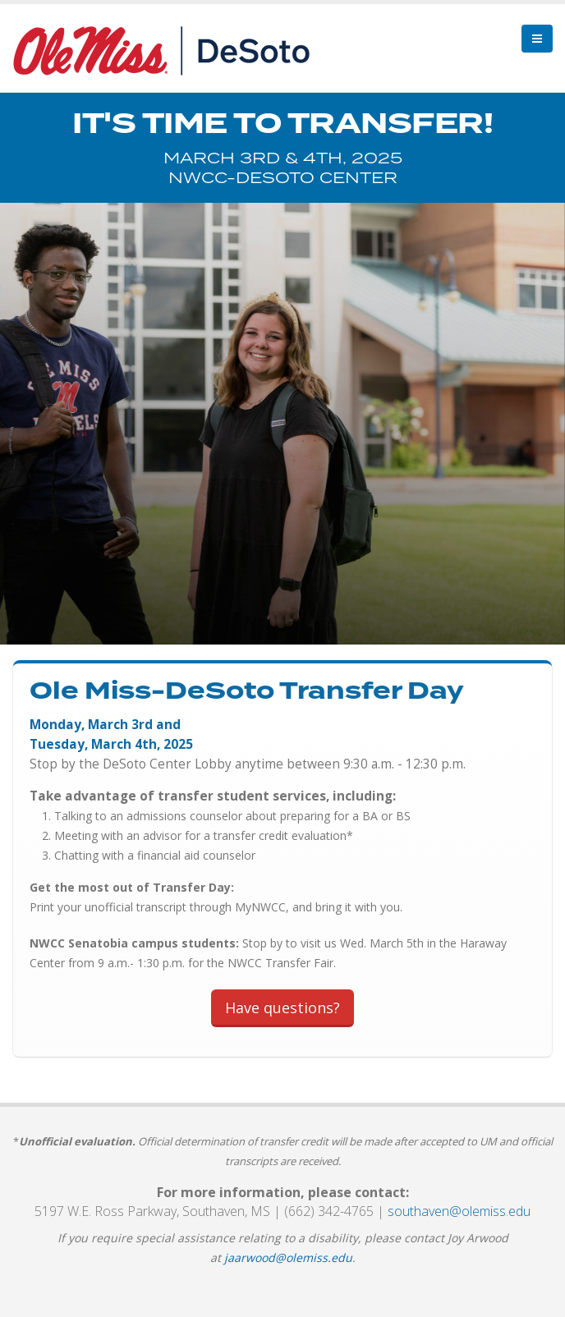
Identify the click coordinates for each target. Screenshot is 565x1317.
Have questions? (282, 1007)
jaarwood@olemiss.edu (288, 1257)
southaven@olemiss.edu (459, 1211)
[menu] (537, 39)
